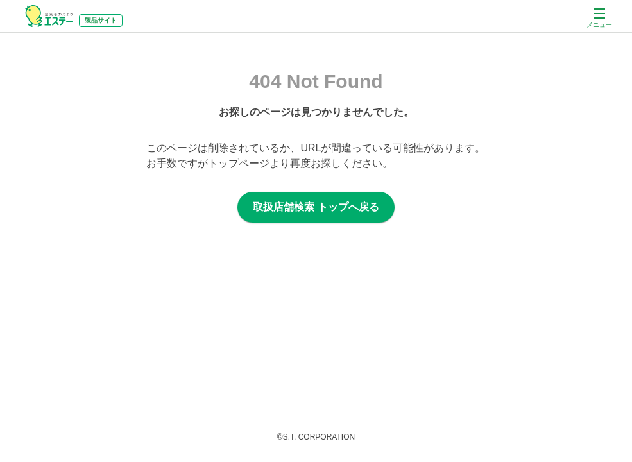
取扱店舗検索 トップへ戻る (316, 206)
